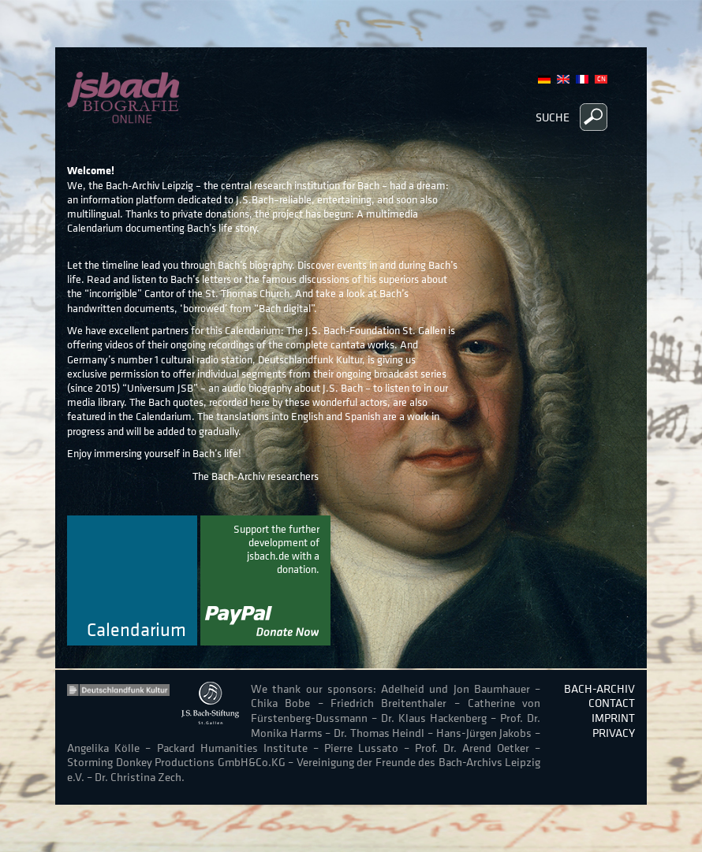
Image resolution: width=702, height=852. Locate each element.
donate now (265, 580)
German (544, 79)
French (582, 79)
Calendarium (136, 630)
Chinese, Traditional (601, 79)
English (563, 79)
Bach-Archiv (599, 688)
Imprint (613, 717)
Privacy (613, 732)
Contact (611, 702)
